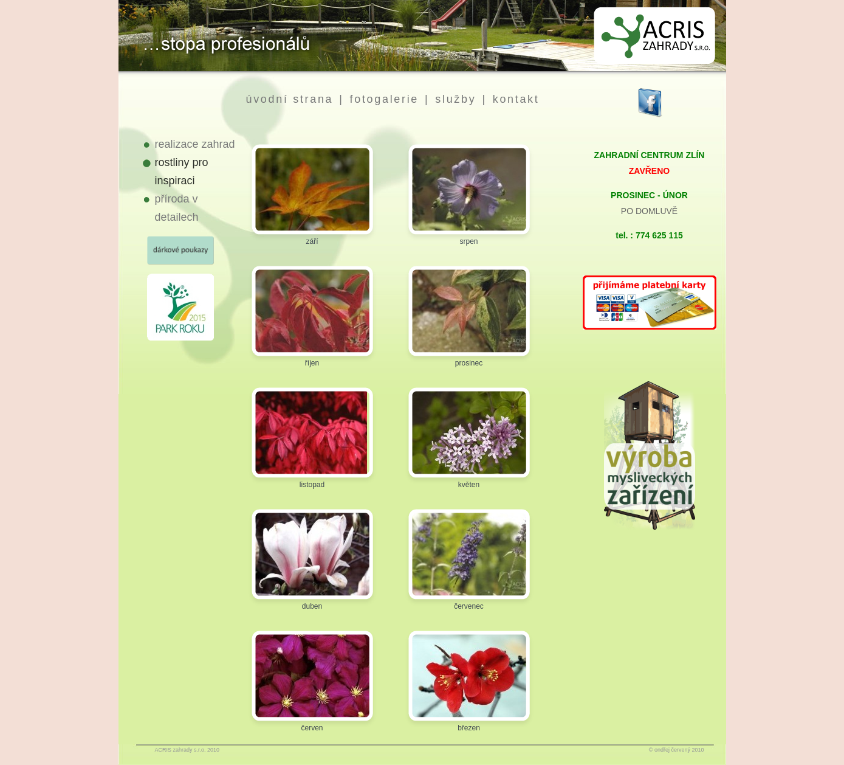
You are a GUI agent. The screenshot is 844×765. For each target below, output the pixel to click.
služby (455, 99)
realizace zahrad (195, 144)
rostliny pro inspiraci (181, 171)
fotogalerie (384, 99)
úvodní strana (290, 99)
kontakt (516, 99)
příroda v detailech (177, 208)
